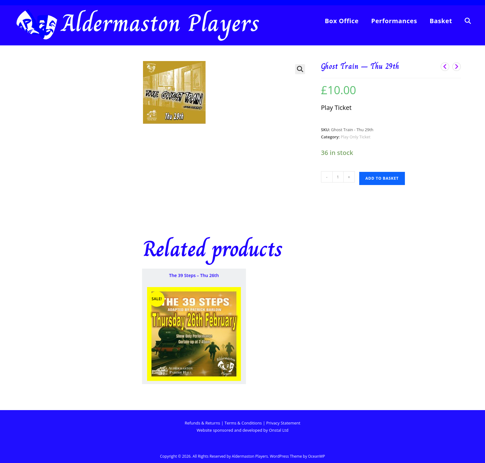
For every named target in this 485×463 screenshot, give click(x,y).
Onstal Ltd (278, 430)
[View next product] (456, 66)
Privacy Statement (283, 423)
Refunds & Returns (203, 423)
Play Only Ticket (355, 137)
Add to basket (382, 178)
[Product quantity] (338, 177)
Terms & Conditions (243, 423)
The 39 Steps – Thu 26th (194, 275)
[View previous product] (445, 66)
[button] (300, 69)
